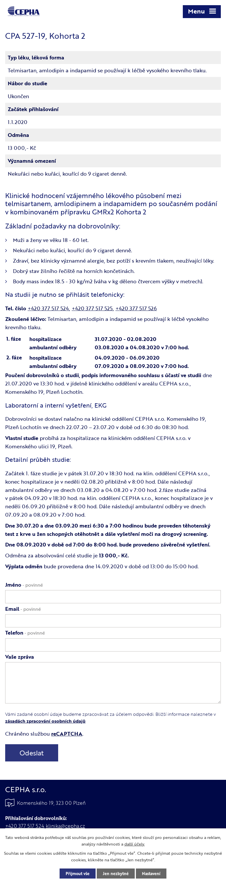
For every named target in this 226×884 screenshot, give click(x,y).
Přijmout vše (78, 874)
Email (23, 608)
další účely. (134, 844)
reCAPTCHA (66, 733)
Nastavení (151, 874)
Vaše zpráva (19, 656)
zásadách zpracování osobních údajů (45, 721)
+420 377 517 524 (48, 308)
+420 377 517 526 (136, 308)
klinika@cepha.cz (65, 825)
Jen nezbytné (116, 874)
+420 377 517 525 (92, 308)
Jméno (24, 584)
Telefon (25, 632)
